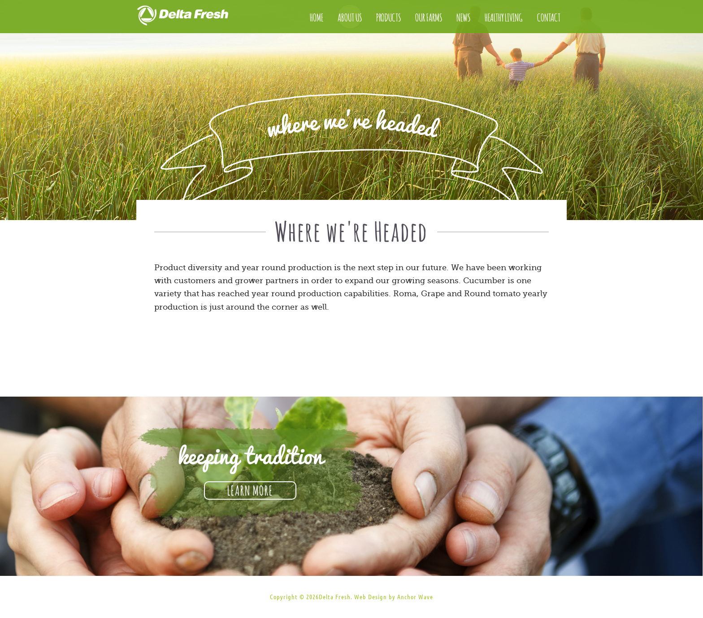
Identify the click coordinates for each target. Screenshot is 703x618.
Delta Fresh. (335, 597)
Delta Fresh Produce (192, 17)
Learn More (250, 489)
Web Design (370, 597)
